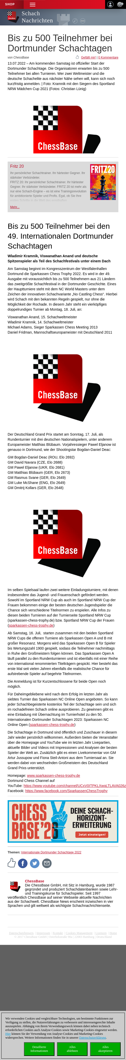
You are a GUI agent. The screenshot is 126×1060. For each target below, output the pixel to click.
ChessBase (34, 881)
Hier (8, 1034)
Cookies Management (79, 933)
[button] (32, 4)
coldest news (63, 940)
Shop (10, 4)
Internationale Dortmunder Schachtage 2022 (51, 852)
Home (113, 933)
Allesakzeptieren (105, 1049)
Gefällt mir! (88, 57)
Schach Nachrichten (37, 17)
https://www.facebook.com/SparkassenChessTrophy (66, 791)
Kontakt (58, 933)
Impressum (43, 933)
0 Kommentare (108, 57)
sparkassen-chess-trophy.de (31, 625)
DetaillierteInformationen (39, 1049)
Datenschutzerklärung (92, 1037)
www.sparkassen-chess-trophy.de (53, 775)
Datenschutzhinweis (21, 933)
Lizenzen (101, 933)
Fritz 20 (17, 166)
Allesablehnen (72, 1049)
